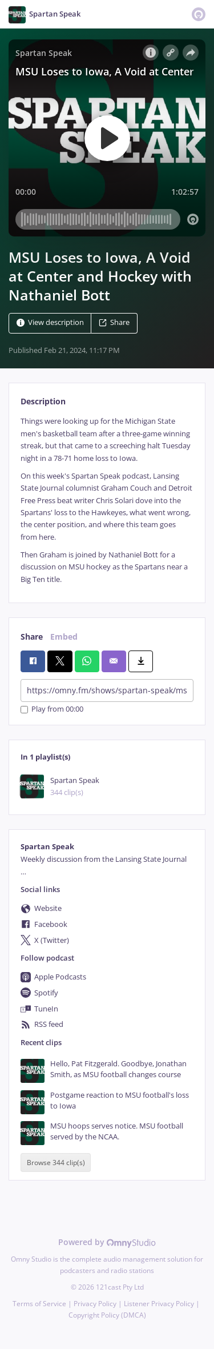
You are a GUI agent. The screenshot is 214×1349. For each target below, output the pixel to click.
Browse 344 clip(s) (56, 1162)
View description (50, 323)
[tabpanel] (107, 500)
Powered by (107, 1241)
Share (114, 323)
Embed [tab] (64, 636)
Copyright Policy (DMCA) (107, 1315)
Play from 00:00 (52, 709)
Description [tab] (43, 401)
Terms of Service (39, 1303)
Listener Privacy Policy (159, 1303)
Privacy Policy (95, 1303)
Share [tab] (32, 636)
